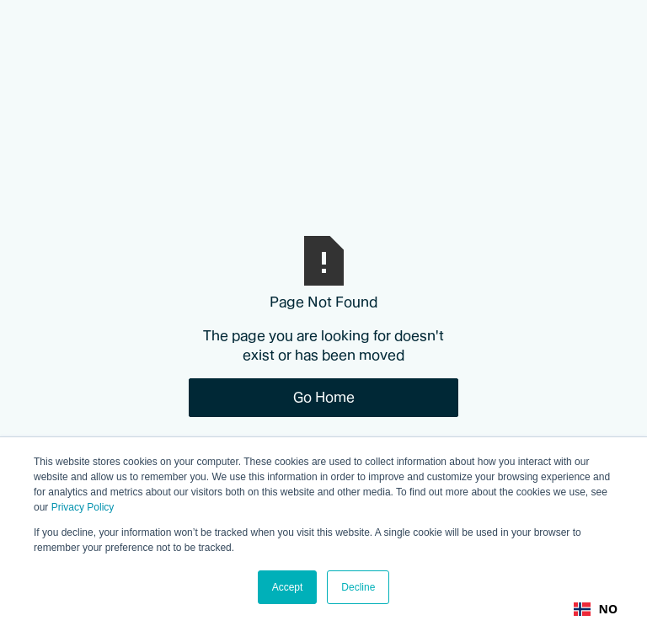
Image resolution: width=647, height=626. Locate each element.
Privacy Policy (83, 507)
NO (596, 609)
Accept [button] (287, 587)
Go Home (324, 396)
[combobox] (595, 609)
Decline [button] (358, 587)
